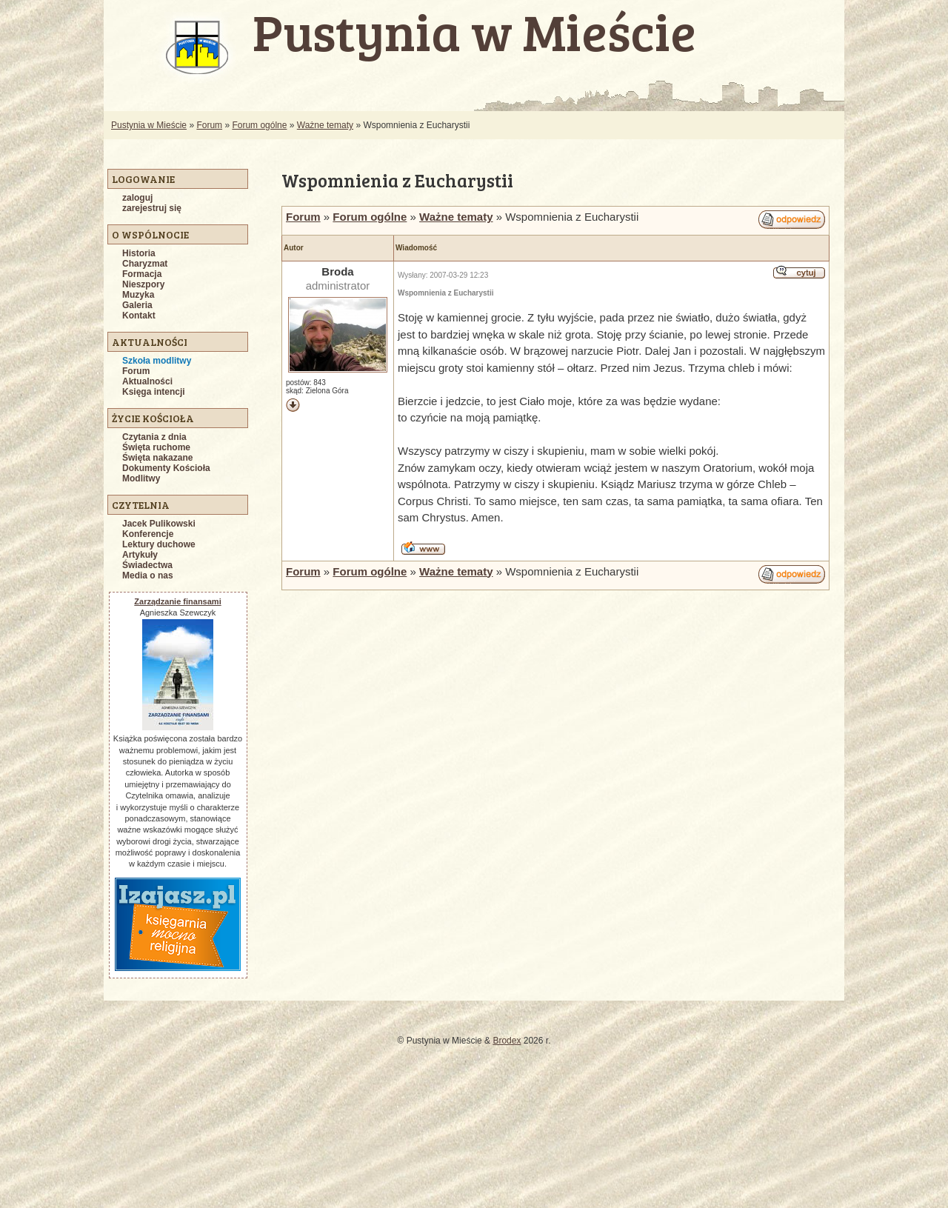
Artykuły (140, 555)
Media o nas (147, 575)
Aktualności (147, 381)
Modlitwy (141, 478)
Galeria (137, 305)
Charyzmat (144, 263)
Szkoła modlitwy (156, 361)
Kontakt (139, 315)
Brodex (507, 1040)
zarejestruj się (151, 208)
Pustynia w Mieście (149, 125)
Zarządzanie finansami (177, 601)
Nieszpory (143, 284)
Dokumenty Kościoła (166, 468)
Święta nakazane (157, 458)
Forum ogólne (259, 125)
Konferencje (147, 534)
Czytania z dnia (154, 437)
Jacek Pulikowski (159, 523)
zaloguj (137, 198)
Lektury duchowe (159, 544)
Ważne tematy (325, 125)
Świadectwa (147, 565)
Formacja (141, 274)
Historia (139, 253)
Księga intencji (153, 392)
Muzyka (138, 295)
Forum (209, 125)
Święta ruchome (156, 447)
